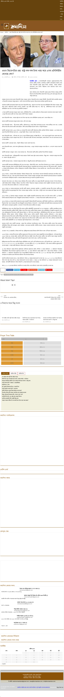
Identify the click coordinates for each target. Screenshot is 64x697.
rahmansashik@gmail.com (26, 590)
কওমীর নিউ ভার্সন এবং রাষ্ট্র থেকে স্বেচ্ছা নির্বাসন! (12, 396)
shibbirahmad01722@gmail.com (25, 617)
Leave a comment (33, 77)
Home (1, 32)
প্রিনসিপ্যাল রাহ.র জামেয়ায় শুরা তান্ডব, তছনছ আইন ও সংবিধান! (32, 318)
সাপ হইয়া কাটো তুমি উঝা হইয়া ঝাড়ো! (11, 318)
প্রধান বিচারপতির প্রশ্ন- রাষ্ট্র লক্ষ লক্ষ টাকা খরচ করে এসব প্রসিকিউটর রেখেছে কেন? (19, 274)
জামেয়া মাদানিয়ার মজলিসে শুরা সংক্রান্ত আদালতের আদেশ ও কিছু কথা (52, 318)
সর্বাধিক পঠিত (13, 373)
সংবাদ (26, 77)
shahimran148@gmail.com (20, 624)
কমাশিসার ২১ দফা (5, 384)
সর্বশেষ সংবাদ (5, 373)
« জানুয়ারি (3, 664)
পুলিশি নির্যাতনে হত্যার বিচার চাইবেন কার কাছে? (12, 390)
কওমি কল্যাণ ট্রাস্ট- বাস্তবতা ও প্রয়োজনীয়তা (11, 382)
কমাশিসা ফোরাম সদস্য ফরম (10, 640)
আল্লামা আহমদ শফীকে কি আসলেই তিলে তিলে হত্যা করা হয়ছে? (15, 400)
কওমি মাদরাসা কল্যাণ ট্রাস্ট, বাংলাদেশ (10, 388)
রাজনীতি (22, 77)
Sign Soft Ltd (60, 687)
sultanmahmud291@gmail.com (31, 597)
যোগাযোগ (62, 11)
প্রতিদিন (6, 32)
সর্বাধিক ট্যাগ (21, 373)
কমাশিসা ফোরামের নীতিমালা (10, 636)
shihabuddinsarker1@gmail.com (22, 610)
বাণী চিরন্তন (19, 77)
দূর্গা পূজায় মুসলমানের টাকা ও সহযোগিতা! (10, 386)
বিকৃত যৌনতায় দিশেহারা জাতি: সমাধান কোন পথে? (12, 394)
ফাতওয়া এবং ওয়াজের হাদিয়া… (12, 296)
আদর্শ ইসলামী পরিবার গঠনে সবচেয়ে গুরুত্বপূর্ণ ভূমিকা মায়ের (51, 297)
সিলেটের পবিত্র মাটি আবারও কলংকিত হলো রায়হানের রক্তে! (14, 392)
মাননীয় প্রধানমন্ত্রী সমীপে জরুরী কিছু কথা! (10, 398)
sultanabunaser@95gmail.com (24, 603)
